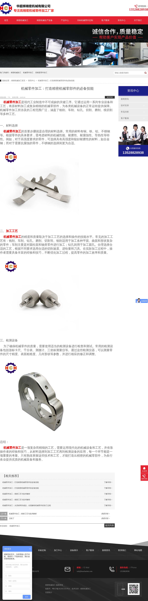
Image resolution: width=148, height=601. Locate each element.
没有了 (11, 518)
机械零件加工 (28, 73)
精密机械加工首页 (18, 81)
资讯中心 (122, 20)
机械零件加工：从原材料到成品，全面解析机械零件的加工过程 (26, 505)
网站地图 (138, 550)
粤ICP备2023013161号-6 (61, 589)
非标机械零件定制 (85, 20)
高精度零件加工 (41, 73)
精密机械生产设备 (45, 20)
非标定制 (42, 550)
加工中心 (58, 550)
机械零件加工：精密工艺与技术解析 (16, 494)
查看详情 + (105, 514)
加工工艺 (12, 231)
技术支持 (125, 105)
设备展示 (74, 550)
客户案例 (105, 20)
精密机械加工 (22, 20)
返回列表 (110, 97)
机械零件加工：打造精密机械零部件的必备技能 (20, 482)
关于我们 (138, 20)
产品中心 (65, 20)
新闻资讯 (125, 99)
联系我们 (122, 550)
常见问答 (125, 112)
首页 (6, 20)
